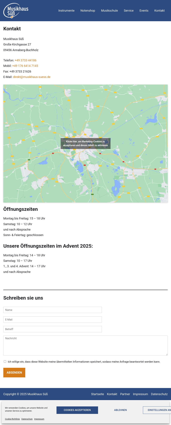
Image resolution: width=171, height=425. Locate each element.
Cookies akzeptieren (77, 410)
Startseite (97, 394)
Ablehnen (120, 410)
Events (144, 10)
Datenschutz (27, 419)
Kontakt (159, 10)
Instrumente (66, 10)
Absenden (14, 372)
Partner (125, 394)
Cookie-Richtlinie (12, 419)
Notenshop (87, 10)
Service (129, 10)
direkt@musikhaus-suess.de (31, 77)
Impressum (39, 419)
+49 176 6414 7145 (25, 66)
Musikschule (109, 10)
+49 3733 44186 (25, 60)
